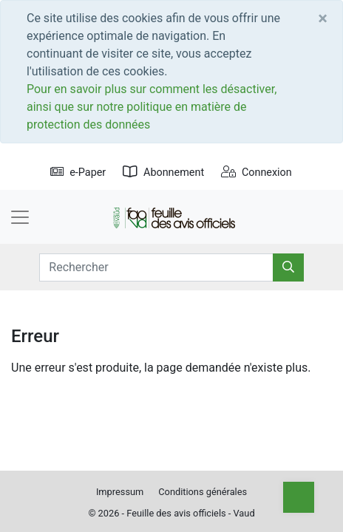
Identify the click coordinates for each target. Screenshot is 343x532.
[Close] (322, 18)
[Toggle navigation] (20, 217)
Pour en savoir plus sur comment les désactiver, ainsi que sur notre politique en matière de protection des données (151, 107)
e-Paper (78, 172)
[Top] (298, 497)
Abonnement (163, 172)
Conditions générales (202, 491)
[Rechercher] (288, 267)
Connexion (256, 172)
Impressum (119, 491)
